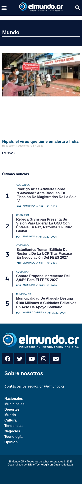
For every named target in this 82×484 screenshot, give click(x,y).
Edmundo (29, 206)
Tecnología (13, 436)
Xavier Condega (33, 312)
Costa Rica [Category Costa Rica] (23, 185)
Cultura (10, 420)
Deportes (11, 409)
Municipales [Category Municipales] (23, 294)
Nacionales (13, 398)
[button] (4, 8)
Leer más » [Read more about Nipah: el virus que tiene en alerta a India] (8, 153)
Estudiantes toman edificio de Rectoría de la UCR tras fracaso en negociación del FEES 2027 (44, 253)
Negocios (12, 431)
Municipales (14, 404)
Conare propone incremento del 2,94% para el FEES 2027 (43, 278)
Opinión (10, 442)
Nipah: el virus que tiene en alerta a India (40, 141)
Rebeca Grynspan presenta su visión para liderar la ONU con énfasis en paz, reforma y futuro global (44, 225)
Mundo (10, 32)
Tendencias (13, 426)
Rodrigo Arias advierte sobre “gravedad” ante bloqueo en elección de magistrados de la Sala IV (46, 195)
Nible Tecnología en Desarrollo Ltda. (50, 464)
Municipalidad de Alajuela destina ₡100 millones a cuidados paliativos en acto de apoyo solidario (46, 303)
